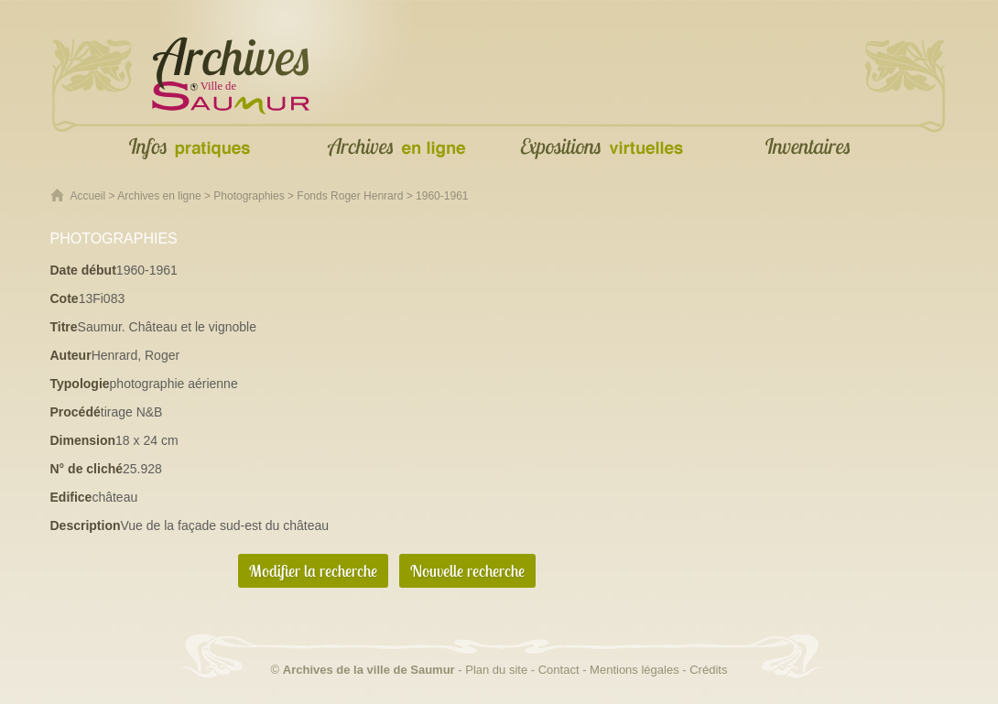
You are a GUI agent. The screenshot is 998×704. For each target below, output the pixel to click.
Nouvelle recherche (467, 570)
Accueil (88, 196)
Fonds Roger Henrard (350, 196)
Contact (559, 670)
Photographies (248, 196)
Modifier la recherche (313, 570)
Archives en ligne (159, 196)
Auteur (71, 355)
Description (85, 525)
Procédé (75, 412)
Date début (83, 270)
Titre (64, 327)
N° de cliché (87, 468)
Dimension (83, 440)
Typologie (80, 383)
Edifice (71, 497)
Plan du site (496, 670)
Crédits (708, 670)
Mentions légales (634, 670)
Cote (64, 298)
